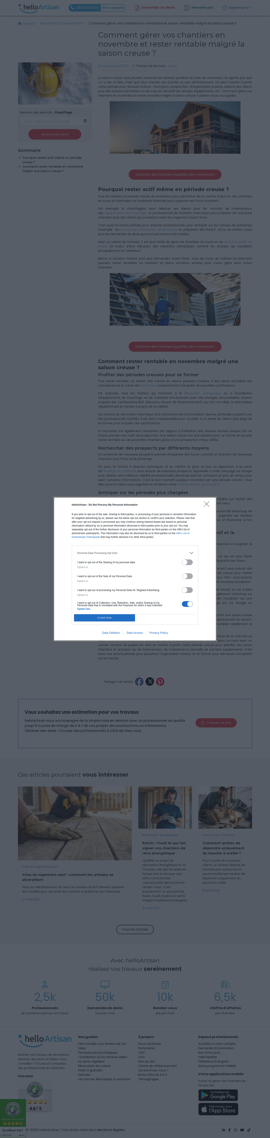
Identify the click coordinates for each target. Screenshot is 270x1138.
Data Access (135, 632)
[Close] (208, 505)
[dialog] (135, 569)
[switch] (187, 562)
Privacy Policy (159, 632)
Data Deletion (111, 632)
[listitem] (135, 553)
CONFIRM (104, 618)
